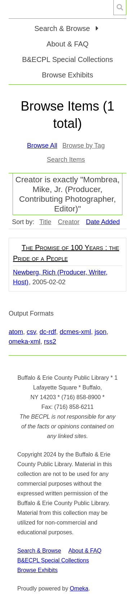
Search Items (66, 159)
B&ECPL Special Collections (67, 59)
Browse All (42, 145)
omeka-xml (24, 341)
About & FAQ (67, 44)
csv (31, 331)
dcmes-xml (75, 331)
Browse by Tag (83, 145)
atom (16, 331)
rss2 (50, 341)
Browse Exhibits (67, 75)
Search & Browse (39, 551)
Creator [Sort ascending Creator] (69, 222)
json (101, 331)
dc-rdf (48, 331)
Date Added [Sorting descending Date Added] (103, 222)
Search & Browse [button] (63, 28)
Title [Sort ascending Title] (45, 222)
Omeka (79, 588)
